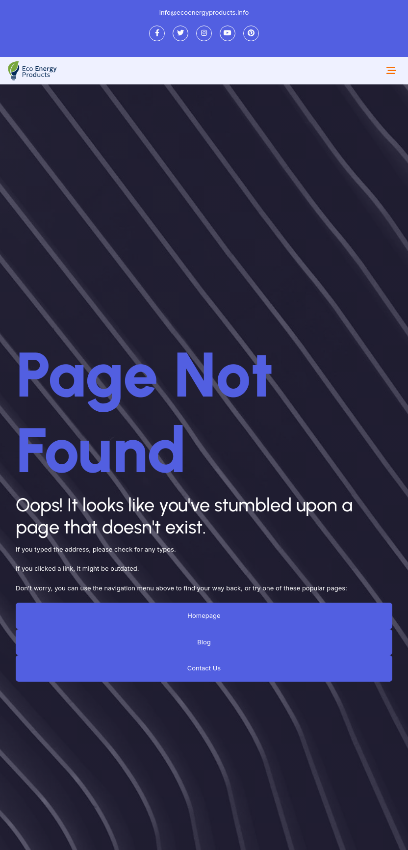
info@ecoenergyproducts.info (204, 12)
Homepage (203, 615)
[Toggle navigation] (391, 71)
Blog (203, 641)
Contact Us (204, 668)
